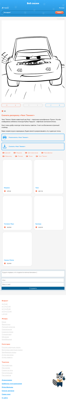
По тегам (61, 8)
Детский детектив (8, 327)
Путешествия (6, 334)
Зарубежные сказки (9, 352)
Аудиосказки (7, 380)
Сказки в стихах (7, 332)
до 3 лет (5, 304)
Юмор (4, 322)
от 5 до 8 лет (6, 309)
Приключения (7, 329)
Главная (6, 8)
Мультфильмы (7, 387)
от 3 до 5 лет (6, 306)
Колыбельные (7, 339)
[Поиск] (33, 12)
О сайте (5, 398)
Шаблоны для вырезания (12, 384)
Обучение (5, 337)
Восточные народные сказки (12, 350)
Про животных (7, 365)
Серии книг (6, 394)
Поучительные (7, 373)
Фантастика (6, 324)
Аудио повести (7, 357)
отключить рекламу (60, 18)
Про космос (6, 368)
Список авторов (8, 391)
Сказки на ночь (7, 370)
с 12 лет (4, 314)
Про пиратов (6, 375)
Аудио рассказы (8, 355)
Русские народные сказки (11, 347)
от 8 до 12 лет (7, 311)
